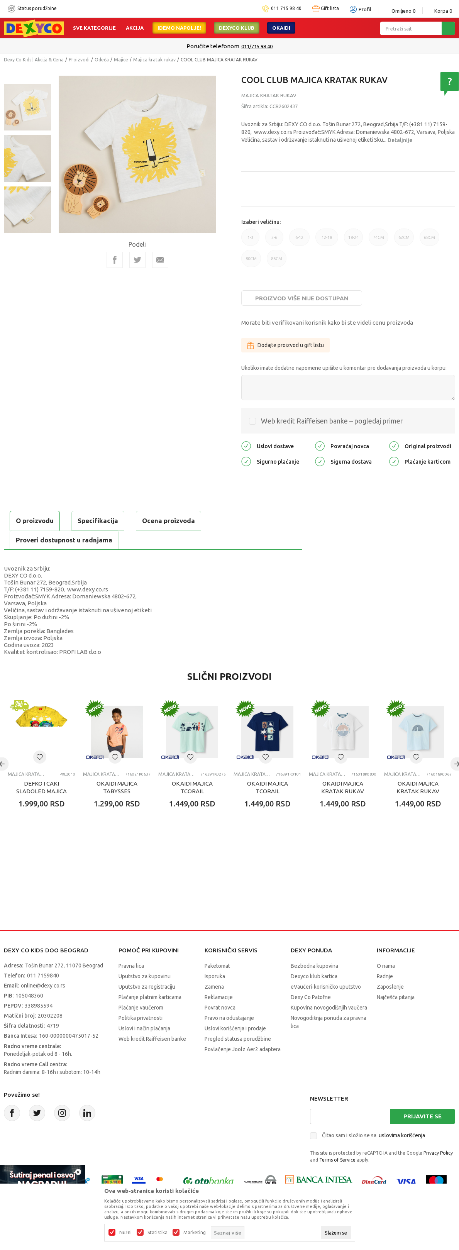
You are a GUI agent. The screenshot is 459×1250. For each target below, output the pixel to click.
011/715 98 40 (257, 46)
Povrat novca (220, 1007)
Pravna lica (131, 966)
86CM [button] (276, 261)
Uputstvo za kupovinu (145, 976)
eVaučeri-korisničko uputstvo (326, 987)
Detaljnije (400, 140)
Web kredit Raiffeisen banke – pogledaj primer (332, 421)
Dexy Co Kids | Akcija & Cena (34, 59)
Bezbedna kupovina (314, 966)
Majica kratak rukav (154, 59)
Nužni (125, 1232)
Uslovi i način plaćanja (144, 1028)
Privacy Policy (438, 1152)
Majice (121, 59)
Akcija (135, 27)
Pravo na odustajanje (229, 1018)
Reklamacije (219, 997)
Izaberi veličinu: (261, 222)
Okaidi (281, 27)
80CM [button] (251, 261)
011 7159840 (43, 975)
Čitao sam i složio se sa (373, 1135)
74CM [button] (378, 240)
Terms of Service (337, 1159)
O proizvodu (35, 520)
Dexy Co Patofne (311, 997)
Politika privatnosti (141, 1018)
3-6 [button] (274, 240)
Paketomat (217, 966)
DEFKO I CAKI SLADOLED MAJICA (41, 787)
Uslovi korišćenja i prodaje (235, 1028)
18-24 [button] (353, 240)
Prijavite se (422, 1116)
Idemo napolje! (179, 27)
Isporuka (215, 976)
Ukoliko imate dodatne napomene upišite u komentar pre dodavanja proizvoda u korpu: (344, 368)
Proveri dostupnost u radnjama (64, 540)
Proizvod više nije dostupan (301, 298)
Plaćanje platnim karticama (150, 997)
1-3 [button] (250, 240)
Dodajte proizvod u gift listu (285, 345)
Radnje (385, 976)
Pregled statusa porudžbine (238, 1039)
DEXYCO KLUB (236, 27)
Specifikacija (98, 520)
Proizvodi (79, 59)
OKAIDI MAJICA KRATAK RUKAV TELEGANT (342, 791)
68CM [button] (429, 240)
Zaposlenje (390, 987)
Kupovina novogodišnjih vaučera (329, 1007)
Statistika (157, 1232)
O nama (386, 966)
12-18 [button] (327, 240)
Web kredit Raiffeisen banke (152, 1039)
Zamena (214, 987)
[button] (39, 757)
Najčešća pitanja (396, 997)
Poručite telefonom (212, 46)
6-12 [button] (299, 240)
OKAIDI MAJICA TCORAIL (192, 787)
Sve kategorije (94, 27)
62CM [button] (404, 240)
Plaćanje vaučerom (141, 1007)
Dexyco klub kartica (314, 976)
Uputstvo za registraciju (147, 987)
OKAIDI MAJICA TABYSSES (117, 787)
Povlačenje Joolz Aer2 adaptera (243, 1049)
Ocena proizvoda (168, 520)
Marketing (194, 1232)
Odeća (102, 59)
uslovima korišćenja (402, 1135)
